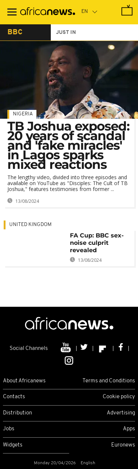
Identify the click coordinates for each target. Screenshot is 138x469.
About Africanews (24, 381)
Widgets (12, 445)
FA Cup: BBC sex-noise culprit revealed (97, 243)
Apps (129, 429)
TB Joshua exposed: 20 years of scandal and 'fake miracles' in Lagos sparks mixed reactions (68, 145)
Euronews (123, 445)
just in (66, 32)
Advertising (121, 413)
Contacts (14, 397)
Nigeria (23, 114)
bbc (14, 32)
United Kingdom (30, 224)
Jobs (8, 429)
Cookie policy (119, 397)
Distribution (17, 413)
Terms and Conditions (108, 381)
